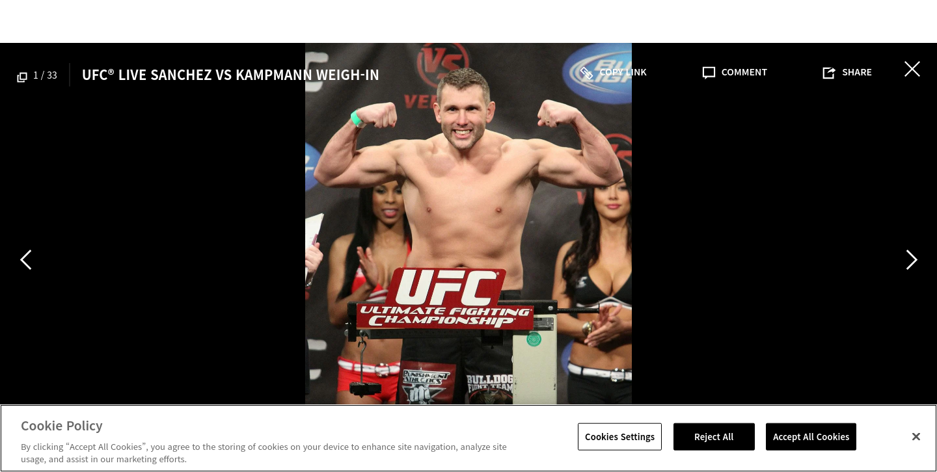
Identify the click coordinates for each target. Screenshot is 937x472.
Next (912, 259)
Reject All (713, 436)
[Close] (916, 437)
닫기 (912, 69)
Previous (25, 259)
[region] (468, 438)
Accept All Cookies (811, 436)
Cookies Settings (620, 436)
